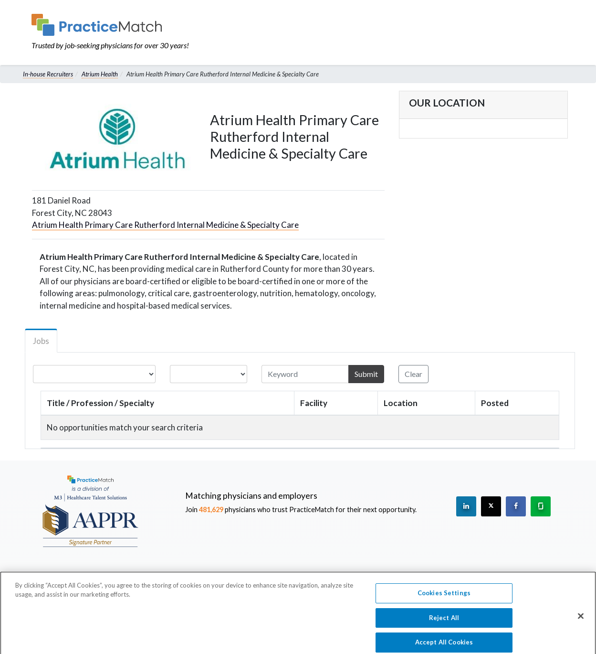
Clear (413, 373)
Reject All (444, 623)
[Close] (580, 621)
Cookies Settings (444, 598)
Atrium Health (100, 74)
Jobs (41, 341)
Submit (366, 373)
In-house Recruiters (48, 74)
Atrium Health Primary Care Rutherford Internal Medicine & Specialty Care (165, 225)
